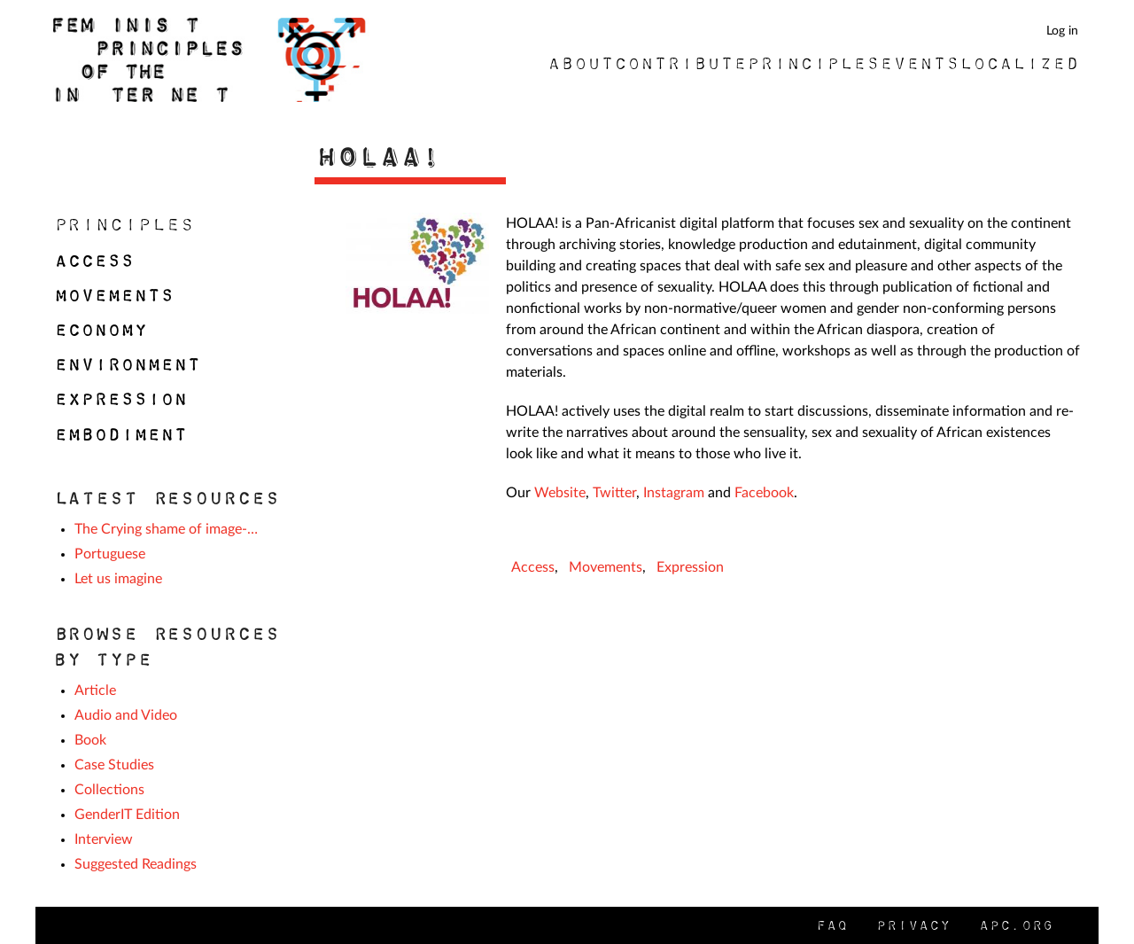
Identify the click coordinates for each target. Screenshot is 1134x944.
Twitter (614, 493)
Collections (109, 790)
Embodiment (119, 434)
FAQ (831, 925)
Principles (812, 63)
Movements (605, 567)
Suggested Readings (135, 864)
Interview (103, 839)
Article (95, 690)
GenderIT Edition (127, 814)
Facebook (764, 493)
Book (90, 740)
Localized (1018, 63)
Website (560, 493)
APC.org (1015, 925)
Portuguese (109, 554)
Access (533, 567)
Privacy (912, 925)
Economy (99, 329)
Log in (1062, 30)
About (580, 63)
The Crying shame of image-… (166, 529)
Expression (690, 567)
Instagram (673, 493)
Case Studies (114, 765)
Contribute (679, 63)
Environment (126, 364)
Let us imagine (118, 579)
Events (919, 63)
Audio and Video (125, 715)
